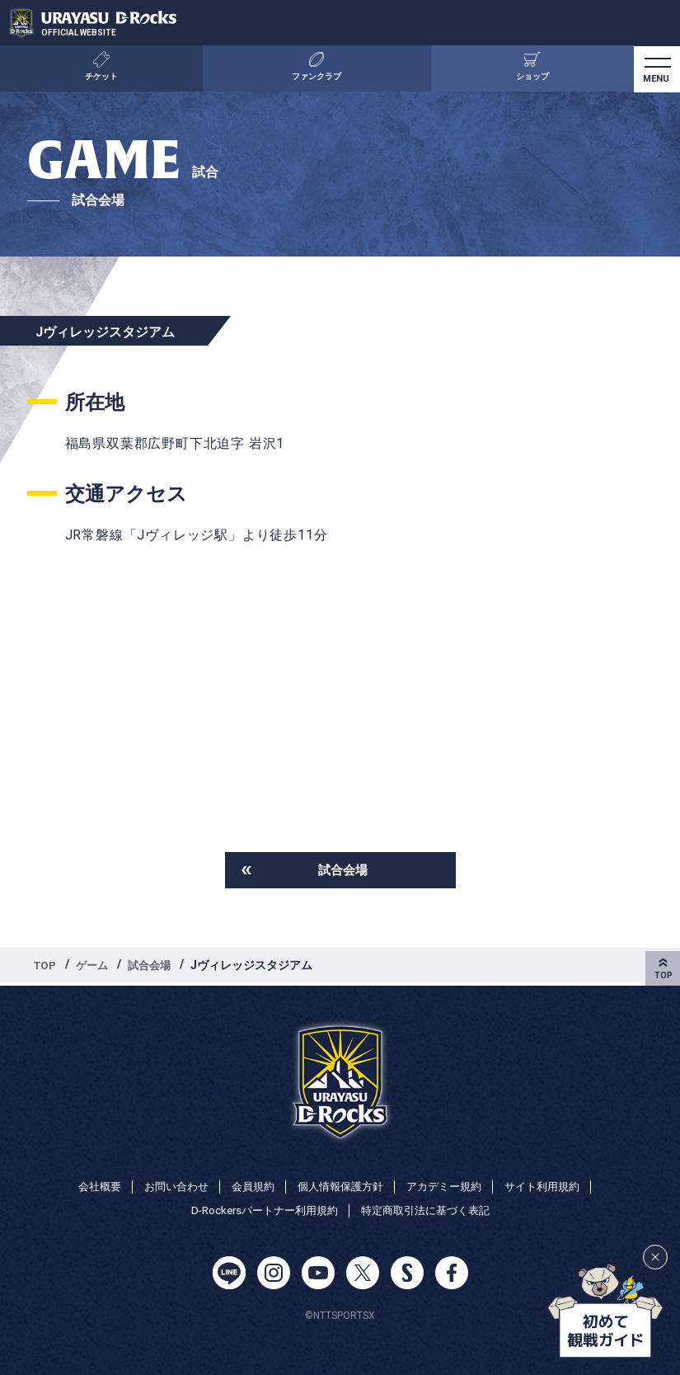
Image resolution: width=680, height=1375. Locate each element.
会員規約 (248, 1185)
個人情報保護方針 (340, 1185)
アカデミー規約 (450, 1185)
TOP (46, 966)
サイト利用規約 (554, 1185)
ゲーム (95, 966)
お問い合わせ (167, 1185)
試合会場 (343, 870)
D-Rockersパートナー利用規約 (259, 1210)
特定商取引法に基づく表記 (430, 1210)
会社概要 (86, 1185)
